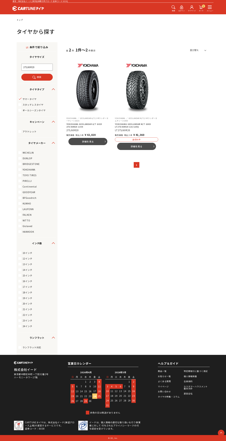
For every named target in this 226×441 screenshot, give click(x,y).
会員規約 (188, 381)
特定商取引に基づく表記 (196, 371)
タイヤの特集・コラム (169, 396)
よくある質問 (164, 381)
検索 (39, 77)
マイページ (163, 386)
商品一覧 (162, 371)
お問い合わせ (164, 391)
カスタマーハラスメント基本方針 (196, 387)
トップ (20, 19)
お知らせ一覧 (164, 376)
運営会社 (188, 393)
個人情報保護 (190, 376)
